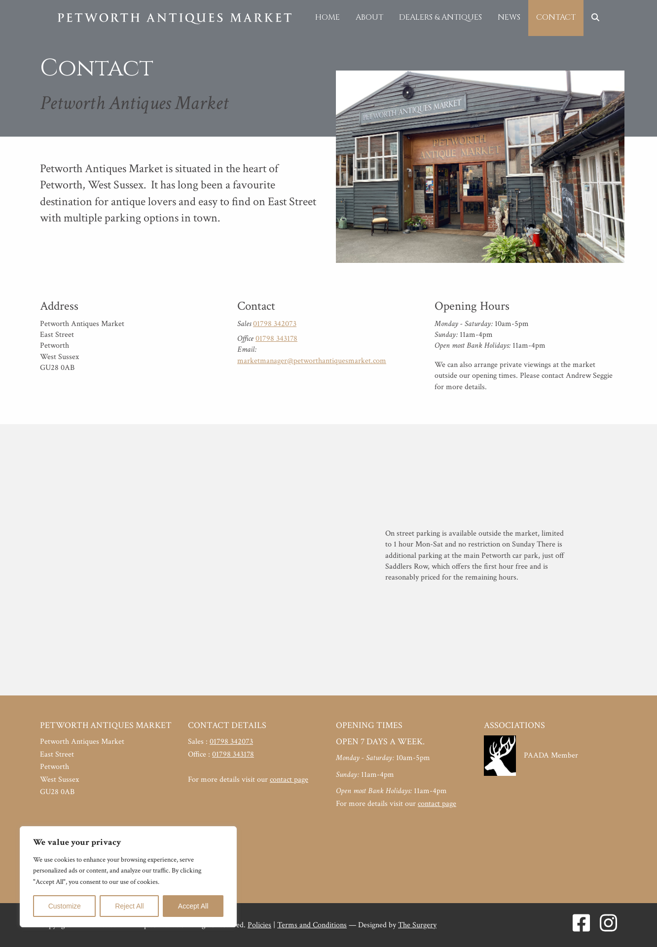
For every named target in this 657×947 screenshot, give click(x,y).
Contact (556, 17)
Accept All (193, 906)
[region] (128, 876)
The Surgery (417, 925)
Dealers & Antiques (440, 17)
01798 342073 (274, 324)
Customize (64, 906)
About (369, 17)
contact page (289, 779)
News (509, 17)
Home (327, 17)
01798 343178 (276, 338)
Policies (259, 925)
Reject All (129, 906)
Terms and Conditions (312, 925)
